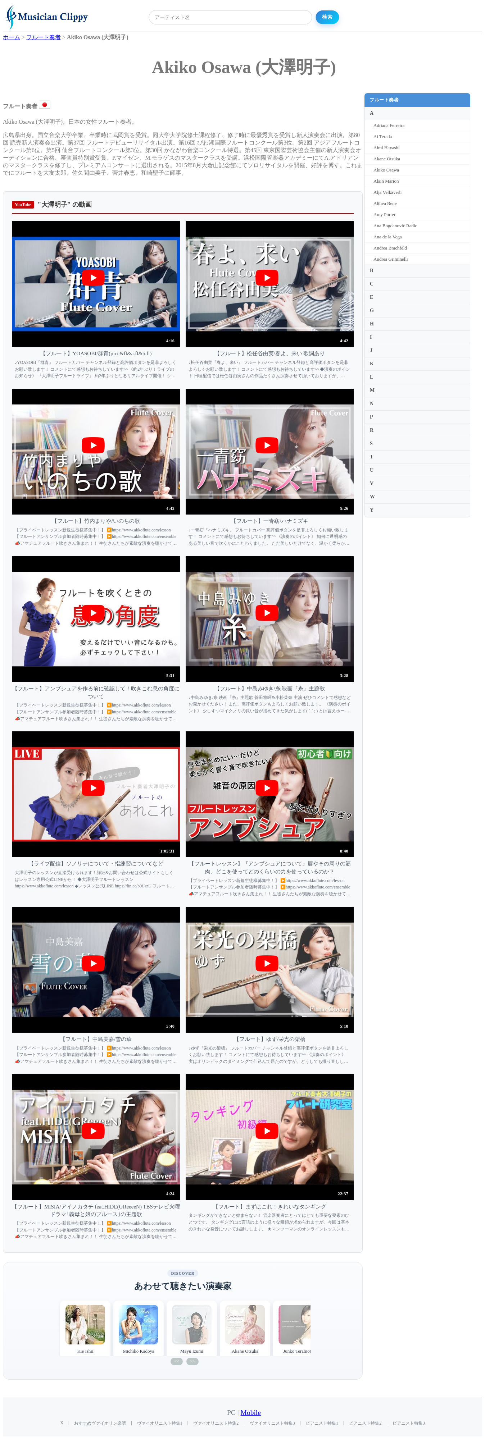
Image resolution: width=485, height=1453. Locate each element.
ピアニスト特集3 (409, 1423)
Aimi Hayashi (386, 147)
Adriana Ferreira (388, 125)
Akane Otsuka (386, 158)
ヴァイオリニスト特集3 (272, 1423)
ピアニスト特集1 (322, 1423)
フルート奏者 (384, 99)
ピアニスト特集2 (365, 1423)
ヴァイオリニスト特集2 (216, 1423)
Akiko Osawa (386, 170)
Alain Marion (386, 181)
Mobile (251, 1412)
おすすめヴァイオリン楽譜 (100, 1423)
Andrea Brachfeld (390, 248)
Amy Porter (384, 214)
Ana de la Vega (387, 236)
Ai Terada (382, 136)
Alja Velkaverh (387, 192)
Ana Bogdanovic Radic (395, 225)
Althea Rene (385, 203)
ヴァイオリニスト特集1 (159, 1423)
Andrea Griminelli (390, 259)
